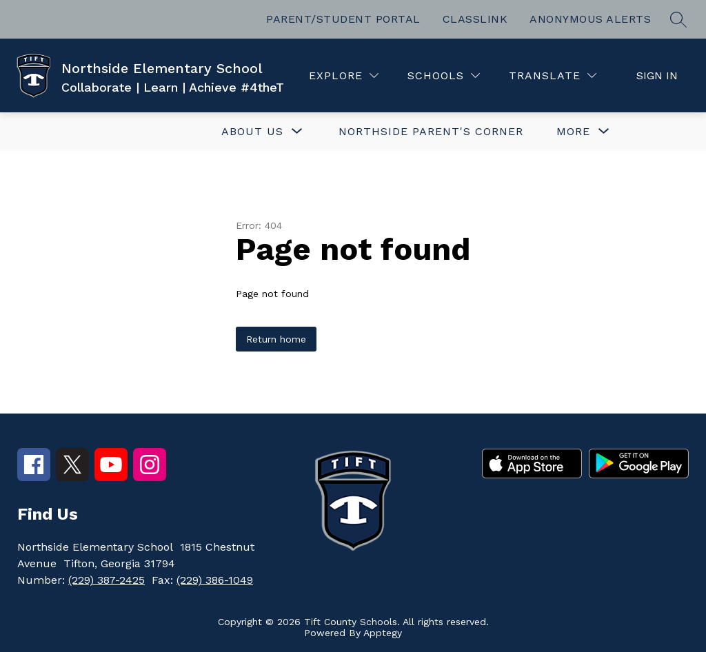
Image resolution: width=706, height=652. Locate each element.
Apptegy (382, 632)
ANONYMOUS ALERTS (590, 19)
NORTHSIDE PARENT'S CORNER (431, 131)
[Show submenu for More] (573, 131)
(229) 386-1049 (214, 580)
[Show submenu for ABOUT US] (252, 131)
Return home (276, 339)
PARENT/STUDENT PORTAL (343, 19)
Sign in (657, 75)
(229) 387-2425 (106, 580)
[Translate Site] (552, 75)
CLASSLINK (475, 19)
